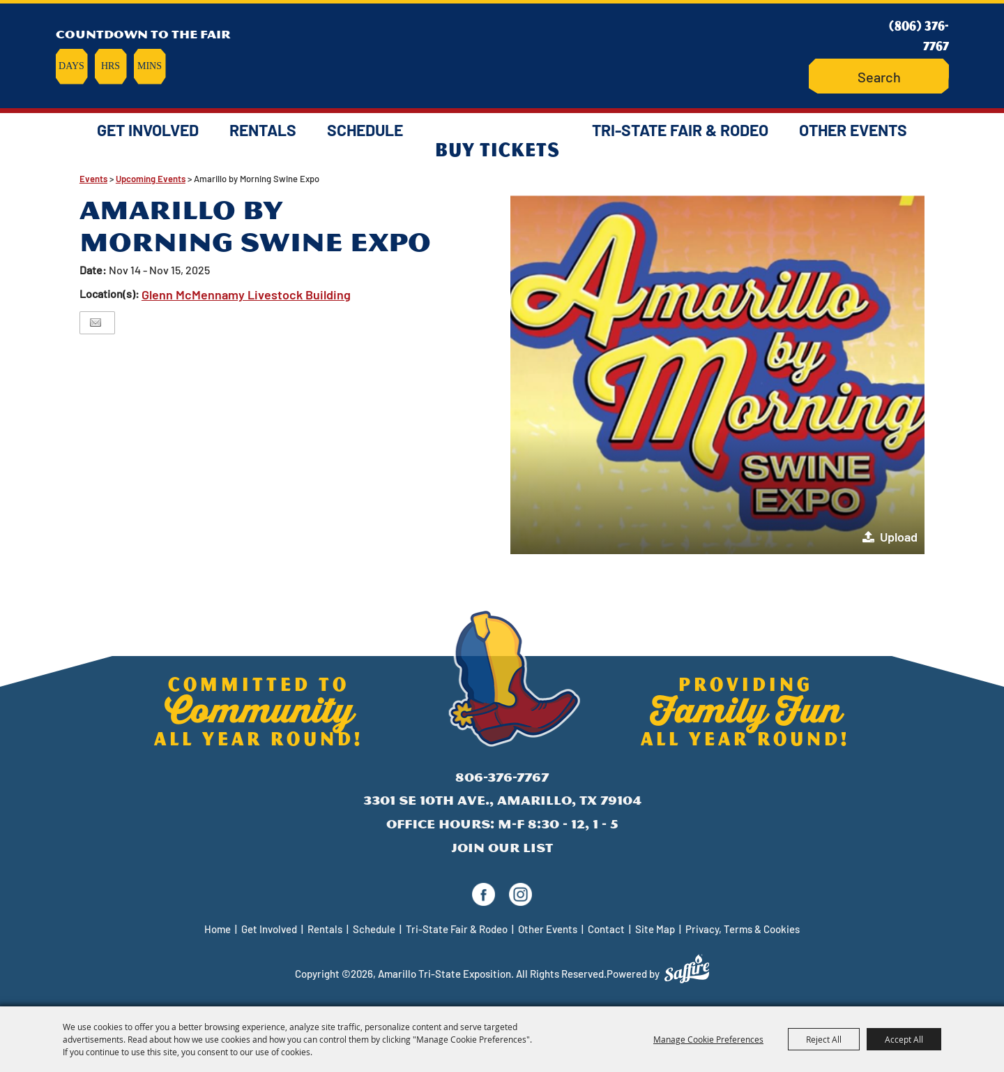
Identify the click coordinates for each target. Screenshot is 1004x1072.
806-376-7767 (502, 777)
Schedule (365, 130)
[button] (717, 374)
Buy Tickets (497, 148)
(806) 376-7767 (919, 35)
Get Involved (148, 130)
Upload (899, 536)
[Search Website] (879, 76)
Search (841, 76)
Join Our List (502, 847)
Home (217, 929)
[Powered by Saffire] (686, 968)
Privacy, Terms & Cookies (742, 929)
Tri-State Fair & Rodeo (680, 130)
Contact (606, 929)
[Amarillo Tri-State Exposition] (502, 52)
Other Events (853, 130)
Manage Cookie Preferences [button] (708, 1039)
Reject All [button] (824, 1039)
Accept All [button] (904, 1039)
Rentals (262, 130)
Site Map (655, 929)
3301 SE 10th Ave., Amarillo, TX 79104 (502, 800)
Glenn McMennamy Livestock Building (246, 294)
